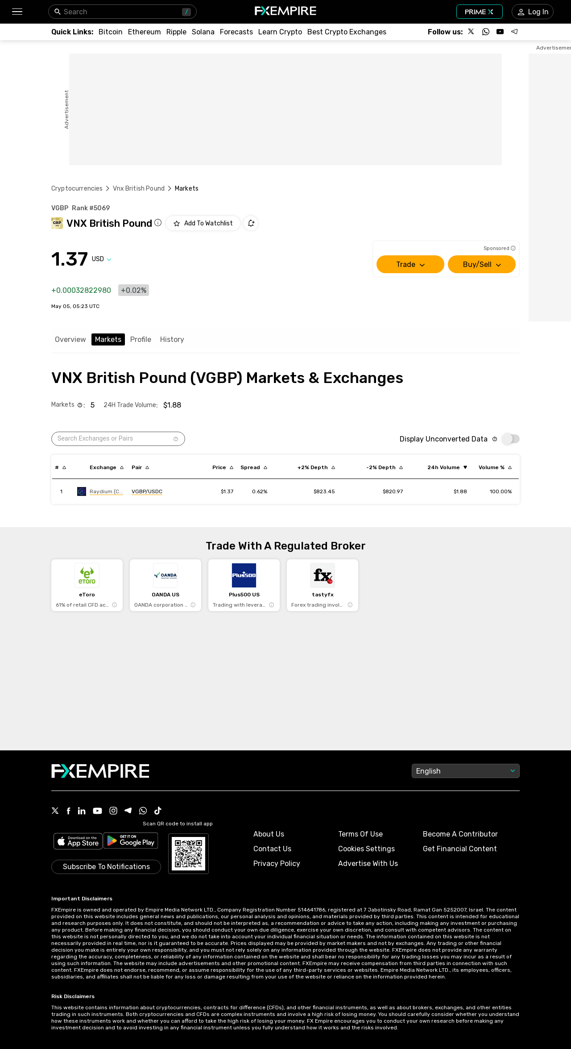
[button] (16, 11)
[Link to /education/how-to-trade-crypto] (280, 32)
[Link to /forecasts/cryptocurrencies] (236, 32)
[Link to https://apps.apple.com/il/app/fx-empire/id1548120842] (78, 842)
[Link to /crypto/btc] (111, 32)
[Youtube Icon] (97, 812)
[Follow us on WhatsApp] (485, 31)
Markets (108, 339)
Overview (70, 339)
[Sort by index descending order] (60, 467)
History (172, 339)
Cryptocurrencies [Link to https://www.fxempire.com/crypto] (77, 188)
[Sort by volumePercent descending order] (495, 467)
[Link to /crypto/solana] (203, 32)
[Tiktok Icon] (157, 811)
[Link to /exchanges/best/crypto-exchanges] (346, 32)
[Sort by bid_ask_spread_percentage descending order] (253, 467)
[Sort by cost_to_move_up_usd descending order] (316, 467)
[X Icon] (55, 811)
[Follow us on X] (471, 31)
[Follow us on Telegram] (514, 31)
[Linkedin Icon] (82, 811)
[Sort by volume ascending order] (447, 467)
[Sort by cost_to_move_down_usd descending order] (384, 467)
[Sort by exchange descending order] (107, 467)
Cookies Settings (366, 849)
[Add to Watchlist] (203, 223)
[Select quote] (102, 259)
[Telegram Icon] (128, 812)
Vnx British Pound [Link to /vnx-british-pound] (139, 188)
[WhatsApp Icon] (143, 811)
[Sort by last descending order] (222, 467)
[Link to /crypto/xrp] (176, 32)
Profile (140, 339)
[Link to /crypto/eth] (144, 32)
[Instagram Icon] (113, 811)
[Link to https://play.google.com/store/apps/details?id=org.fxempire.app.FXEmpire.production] (131, 842)
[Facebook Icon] (68, 811)
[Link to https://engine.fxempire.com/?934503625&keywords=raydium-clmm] (100, 491)
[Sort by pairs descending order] (140, 467)
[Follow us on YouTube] (500, 31)
